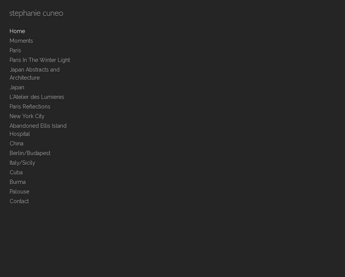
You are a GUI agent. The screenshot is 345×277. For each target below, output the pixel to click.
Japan (17, 87)
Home (17, 31)
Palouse (19, 192)
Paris (15, 50)
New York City (27, 116)
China (16, 143)
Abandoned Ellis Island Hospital (38, 130)
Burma (18, 182)
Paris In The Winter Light (40, 60)
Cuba (16, 172)
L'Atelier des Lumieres (37, 97)
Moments (21, 41)
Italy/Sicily (22, 163)
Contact (19, 201)
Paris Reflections (30, 106)
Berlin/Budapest (30, 153)
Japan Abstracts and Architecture (35, 74)
